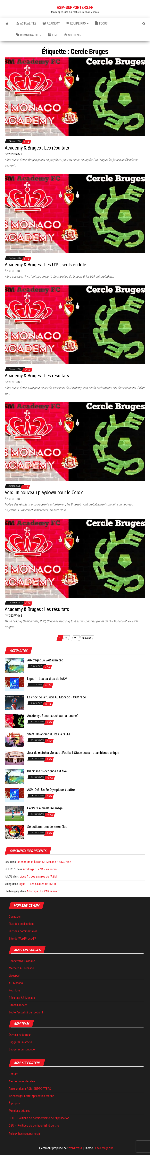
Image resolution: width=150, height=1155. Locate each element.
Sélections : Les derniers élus (47, 827)
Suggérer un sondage (22, 1049)
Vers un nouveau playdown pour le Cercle (44, 492)
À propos (14, 1103)
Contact (13, 1074)
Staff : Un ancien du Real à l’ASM (48, 734)
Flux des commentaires (23, 931)
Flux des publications (21, 924)
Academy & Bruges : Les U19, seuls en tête (45, 265)
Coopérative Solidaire (22, 961)
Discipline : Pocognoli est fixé (47, 771)
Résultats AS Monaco (22, 998)
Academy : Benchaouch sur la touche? (52, 716)
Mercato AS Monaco (21, 968)
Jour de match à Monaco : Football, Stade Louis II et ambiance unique (73, 753)
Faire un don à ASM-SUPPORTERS (30, 1089)
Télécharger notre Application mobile (31, 1096)
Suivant (86, 638)
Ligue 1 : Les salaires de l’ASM (47, 679)
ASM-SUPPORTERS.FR (75, 7)
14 (47, 777)
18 (46, 704)
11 (47, 814)
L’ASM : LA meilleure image (45, 808)
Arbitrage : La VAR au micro (45, 660)
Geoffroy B (15, 154)
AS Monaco (16, 983)
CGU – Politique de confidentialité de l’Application (39, 1118)
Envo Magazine (104, 1148)
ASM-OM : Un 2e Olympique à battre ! (51, 790)
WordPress (75, 1148)
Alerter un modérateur (22, 1081)
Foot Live (14, 990)
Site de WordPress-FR (22, 938)
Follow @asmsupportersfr (24, 1134)
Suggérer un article (20, 1042)
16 (46, 685)
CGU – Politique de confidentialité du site (34, 1125)
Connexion (15, 916)
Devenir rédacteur (20, 1035)
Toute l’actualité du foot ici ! (26, 1012)
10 (25, 370)
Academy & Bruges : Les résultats (37, 148)
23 (75, 638)
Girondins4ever (18, 1005)
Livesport (14, 975)
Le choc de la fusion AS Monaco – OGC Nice (57, 697)
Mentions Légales (19, 1111)
